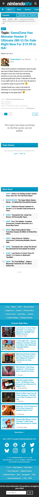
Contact (18, 310)
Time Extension (13, 471)
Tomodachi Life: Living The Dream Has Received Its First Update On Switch (21, 248)
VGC (33, 475)
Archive (30, 314)
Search (33, 15)
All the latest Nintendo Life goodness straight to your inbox (19, 487)
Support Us (10, 310)
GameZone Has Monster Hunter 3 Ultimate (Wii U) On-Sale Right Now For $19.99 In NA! (18, 40)
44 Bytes (22, 460)
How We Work (29, 307)
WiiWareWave (31, 108)
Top (7, 307)
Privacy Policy (29, 310)
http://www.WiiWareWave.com (15, 99)
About (13, 307)
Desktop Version (26, 318)
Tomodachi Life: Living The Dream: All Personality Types (18, 216)
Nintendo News (9, 475)
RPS (30, 478)
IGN (18, 475)
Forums (6, 15)
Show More (19, 432)
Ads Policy (21, 314)
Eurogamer (26, 475)
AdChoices (29, 460)
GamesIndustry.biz (14, 478)
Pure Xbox (28, 467)
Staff (20, 307)
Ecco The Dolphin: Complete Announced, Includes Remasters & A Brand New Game (19, 223)
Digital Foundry (26, 471)
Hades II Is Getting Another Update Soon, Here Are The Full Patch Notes (21, 195)
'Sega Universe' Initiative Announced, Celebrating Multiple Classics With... (21, 240)
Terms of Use (11, 314)
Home (4, 19)
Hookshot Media (17, 458)
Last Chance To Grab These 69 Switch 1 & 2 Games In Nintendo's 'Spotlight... (20, 255)
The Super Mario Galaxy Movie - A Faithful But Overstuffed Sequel (21, 201)
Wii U (16, 19)
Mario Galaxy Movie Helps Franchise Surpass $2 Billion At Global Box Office (21, 232)
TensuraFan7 (15, 59)
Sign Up (22, 153)
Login (16, 153)
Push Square (17, 467)
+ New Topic (22, 15)
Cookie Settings (12, 318)
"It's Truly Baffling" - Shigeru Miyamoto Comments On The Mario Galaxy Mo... (19, 264)
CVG (25, 478)
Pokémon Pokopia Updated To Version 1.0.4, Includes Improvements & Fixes (20, 209)
